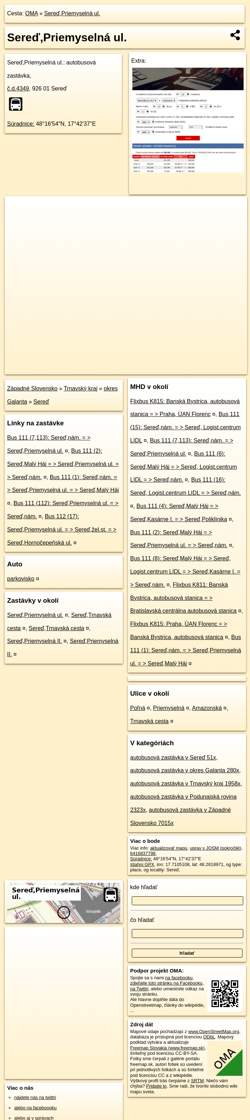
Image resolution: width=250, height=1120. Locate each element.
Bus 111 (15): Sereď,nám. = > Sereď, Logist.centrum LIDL (185, 427)
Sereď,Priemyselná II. (34, 641)
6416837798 (143, 853)
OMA (31, 13)
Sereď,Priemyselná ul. (72, 13)
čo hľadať (142, 920)
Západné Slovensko (32, 388)
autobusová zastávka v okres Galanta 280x (184, 770)
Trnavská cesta (149, 721)
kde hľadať (144, 887)
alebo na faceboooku (35, 1107)
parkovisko (20, 579)
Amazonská (207, 708)
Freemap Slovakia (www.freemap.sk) (167, 1048)
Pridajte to (156, 1086)
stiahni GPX (142, 864)
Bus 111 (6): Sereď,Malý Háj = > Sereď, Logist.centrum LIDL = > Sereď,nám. (183, 467)
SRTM (197, 1080)
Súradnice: (21, 124)
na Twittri (139, 988)
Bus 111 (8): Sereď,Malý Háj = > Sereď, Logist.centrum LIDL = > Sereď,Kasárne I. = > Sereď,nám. (185, 571)
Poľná (137, 708)
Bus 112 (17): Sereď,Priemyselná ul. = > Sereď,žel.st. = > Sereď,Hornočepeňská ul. (61, 529)
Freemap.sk (161, 369)
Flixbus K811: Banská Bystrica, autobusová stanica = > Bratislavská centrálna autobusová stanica (183, 598)
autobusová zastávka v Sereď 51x (173, 758)
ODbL (209, 1036)
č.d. (18, 88)
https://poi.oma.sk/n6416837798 (215, 369)
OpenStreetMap (124, 369)
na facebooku (179, 977)
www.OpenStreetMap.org (213, 1031)
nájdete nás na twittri (35, 1097)
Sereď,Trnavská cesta (56, 628)
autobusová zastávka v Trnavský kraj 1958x (185, 784)
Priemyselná (168, 708)
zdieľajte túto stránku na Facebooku (166, 983)
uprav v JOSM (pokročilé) (215, 848)
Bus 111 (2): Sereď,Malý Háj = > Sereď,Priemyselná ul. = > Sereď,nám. (63, 464)
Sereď (41, 402)
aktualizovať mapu (168, 848)
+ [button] (17, 208)
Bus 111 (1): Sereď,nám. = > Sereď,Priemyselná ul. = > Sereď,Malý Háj (185, 650)
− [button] (17, 219)
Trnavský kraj (81, 388)
